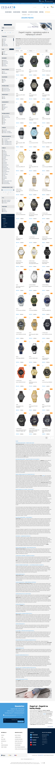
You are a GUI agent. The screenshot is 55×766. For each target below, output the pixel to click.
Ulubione (41, 1)
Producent (5, 223)
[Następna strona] (53, 51)
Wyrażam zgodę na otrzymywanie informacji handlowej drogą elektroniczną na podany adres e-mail (13, 715)
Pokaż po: (30, 50)
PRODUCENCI (24, 12)
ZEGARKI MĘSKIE (8, 12)
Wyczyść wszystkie (8, 24)
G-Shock (43, 475)
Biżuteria (41, 12)
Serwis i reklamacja (19, 741)
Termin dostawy (18, 737)
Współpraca (3, 741)
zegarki (44, 713)
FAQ (2, 743)
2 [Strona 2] (48, 50)
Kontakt (2, 735)
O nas (2, 737)
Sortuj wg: (17, 50)
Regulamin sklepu (18, 743)
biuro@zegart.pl (35, 737)
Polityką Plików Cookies (35, 762)
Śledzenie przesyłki (18, 739)
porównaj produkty (49, 1)
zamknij (43, 762)
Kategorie (4, 215)
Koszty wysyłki (18, 735)
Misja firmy (3, 739)
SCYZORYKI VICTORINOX (33, 12)
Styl (4, 224)
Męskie (4, 221)
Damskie (4, 219)
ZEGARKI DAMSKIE (16, 12)
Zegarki (4, 218)
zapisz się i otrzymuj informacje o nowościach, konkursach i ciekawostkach (14, 711)
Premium (4, 226)
